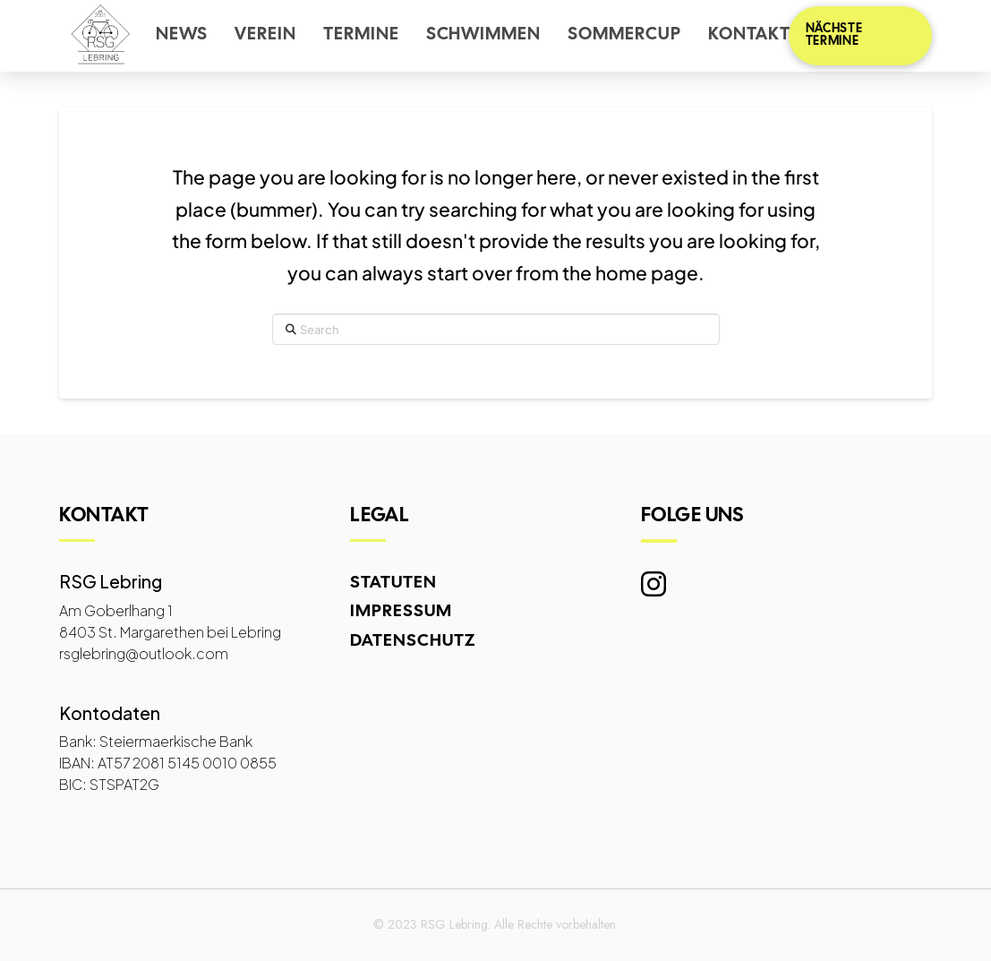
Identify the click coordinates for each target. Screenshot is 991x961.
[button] (860, 35)
